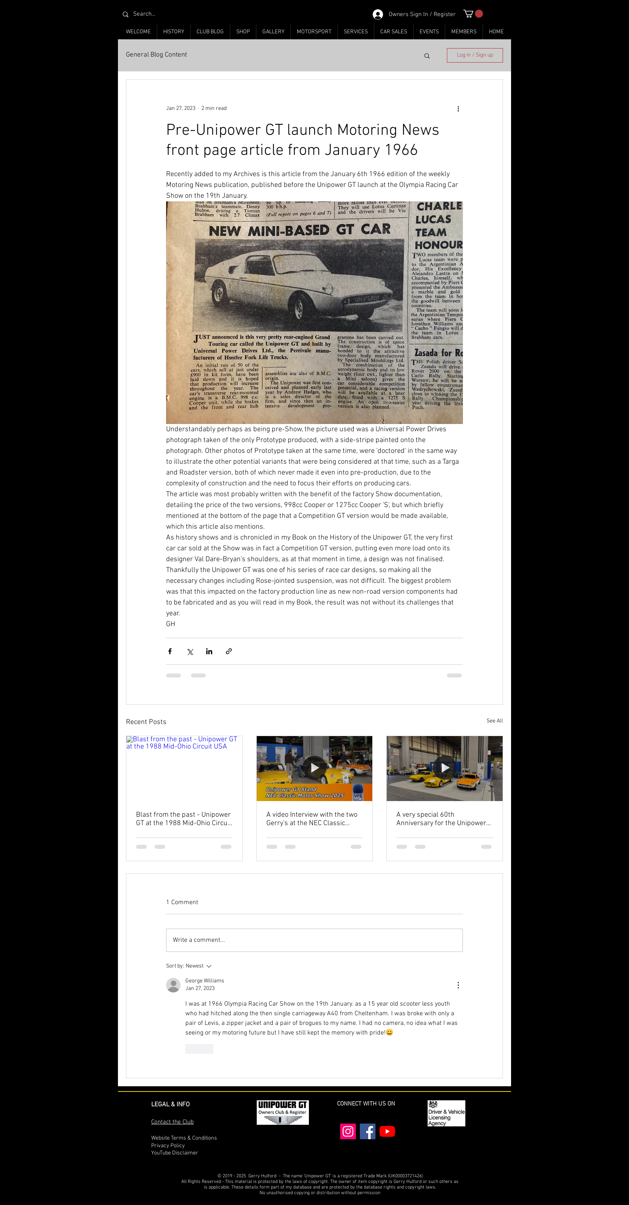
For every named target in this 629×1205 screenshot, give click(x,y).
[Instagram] (348, 1131)
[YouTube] (387, 1131)
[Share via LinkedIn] (209, 651)
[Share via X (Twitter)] (189, 651)
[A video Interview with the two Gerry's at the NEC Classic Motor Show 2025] (315, 768)
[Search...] (171, 14)
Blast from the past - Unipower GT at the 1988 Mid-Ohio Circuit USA (183, 819)
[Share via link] (229, 651)
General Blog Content (156, 55)
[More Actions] (458, 985)
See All (495, 721)
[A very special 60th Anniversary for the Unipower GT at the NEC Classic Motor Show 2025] (445, 768)
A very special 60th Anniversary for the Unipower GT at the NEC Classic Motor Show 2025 (441, 819)
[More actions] (458, 109)
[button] (473, 14)
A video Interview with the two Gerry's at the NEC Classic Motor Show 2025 (311, 819)
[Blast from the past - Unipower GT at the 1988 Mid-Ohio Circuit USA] (184, 768)
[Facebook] (367, 1131)
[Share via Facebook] (170, 651)
